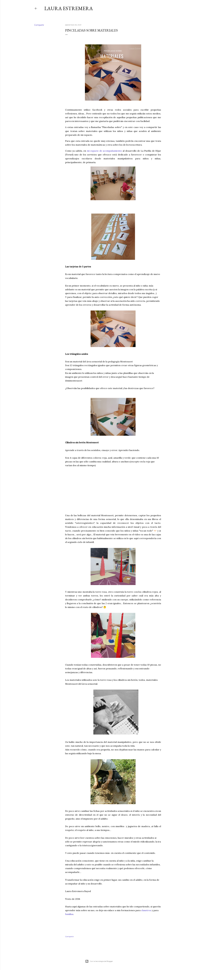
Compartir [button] (39, 25)
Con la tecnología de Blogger (99, 961)
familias (69, 914)
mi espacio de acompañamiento (104, 150)
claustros (146, 910)
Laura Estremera (68, 8)
